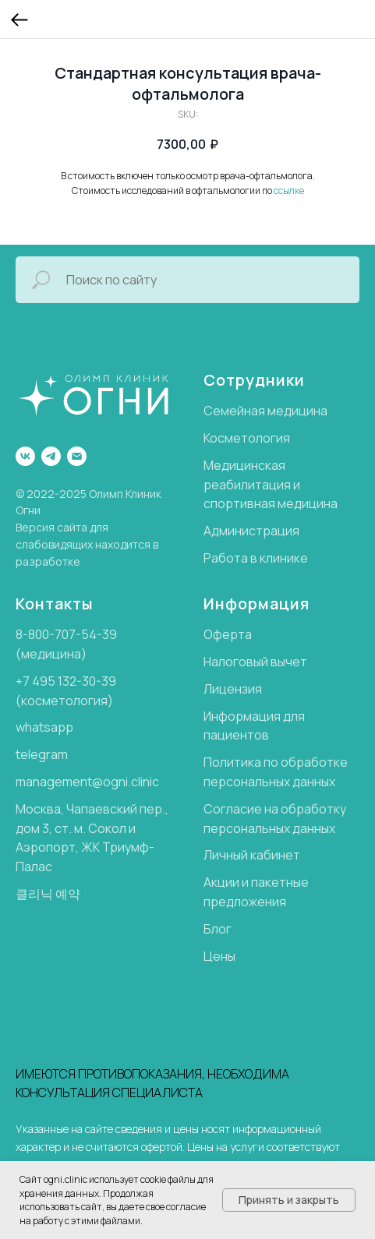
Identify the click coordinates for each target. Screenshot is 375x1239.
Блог (217, 928)
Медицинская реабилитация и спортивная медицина (270, 485)
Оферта (227, 634)
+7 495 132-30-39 (66, 681)
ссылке (289, 190)
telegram (42, 754)
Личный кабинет (251, 854)
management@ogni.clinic (87, 781)
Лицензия (232, 688)
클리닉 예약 (48, 893)
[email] (77, 456)
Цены (219, 956)
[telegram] (51, 456)
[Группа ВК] (25, 456)
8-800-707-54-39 (66, 634)
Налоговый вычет (255, 661)
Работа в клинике (255, 558)
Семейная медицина (265, 410)
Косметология (246, 438)
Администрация (251, 530)
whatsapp (44, 727)
